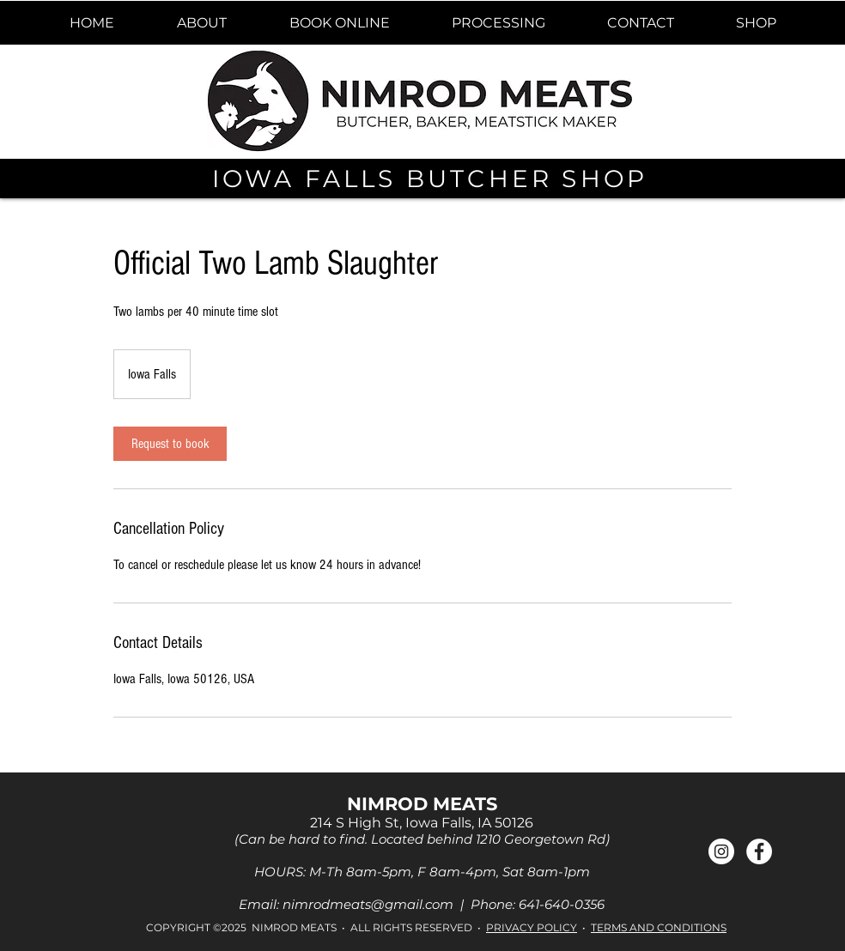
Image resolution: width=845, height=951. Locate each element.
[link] (170, 444)
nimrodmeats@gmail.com (368, 904)
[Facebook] (759, 851)
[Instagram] (721, 851)
